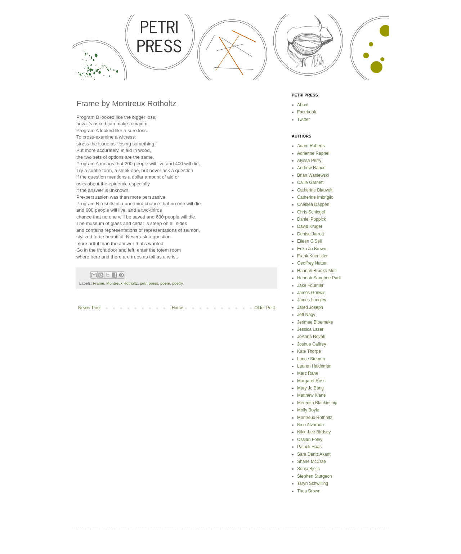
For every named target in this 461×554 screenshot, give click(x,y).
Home (177, 307)
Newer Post (89, 307)
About (302, 104)
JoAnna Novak (311, 336)
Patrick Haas (309, 446)
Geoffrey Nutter (312, 263)
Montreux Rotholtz (122, 283)
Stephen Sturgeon (314, 476)
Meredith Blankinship (317, 402)
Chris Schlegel (311, 212)
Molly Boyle (308, 410)
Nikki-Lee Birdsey (314, 431)
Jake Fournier (310, 285)
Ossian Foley (309, 439)
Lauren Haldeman (314, 366)
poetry (177, 283)
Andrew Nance (311, 167)
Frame (98, 283)
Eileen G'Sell (309, 241)
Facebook (306, 111)
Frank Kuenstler (312, 255)
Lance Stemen (311, 358)
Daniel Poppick (311, 219)
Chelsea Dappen (313, 204)
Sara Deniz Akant (314, 454)
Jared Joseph (310, 307)
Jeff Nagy (306, 314)
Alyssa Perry (309, 160)
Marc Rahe (307, 373)
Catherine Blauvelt (314, 190)
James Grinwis (311, 292)
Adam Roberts (311, 145)
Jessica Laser (310, 329)
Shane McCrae (311, 461)
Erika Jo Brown (311, 248)
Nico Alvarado (310, 424)
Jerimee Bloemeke (315, 322)
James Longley (311, 299)
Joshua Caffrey (311, 344)
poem (165, 283)
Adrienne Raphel (313, 153)
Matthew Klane (311, 395)
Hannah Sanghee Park (319, 277)
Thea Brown (309, 491)
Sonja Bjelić (308, 468)
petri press (149, 283)
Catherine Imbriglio (315, 197)
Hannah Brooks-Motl (316, 270)
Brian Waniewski (313, 175)
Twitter (303, 119)
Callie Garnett (310, 182)
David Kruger (309, 226)
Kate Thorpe (309, 351)
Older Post (264, 307)
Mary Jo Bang (310, 388)
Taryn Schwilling (312, 483)
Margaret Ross (311, 380)
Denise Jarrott (310, 234)
